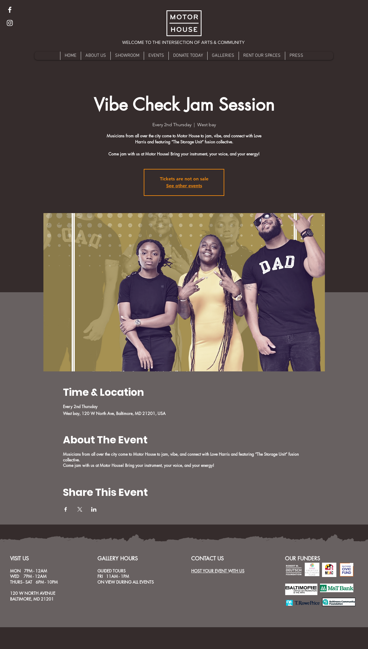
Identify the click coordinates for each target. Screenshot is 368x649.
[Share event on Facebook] (65, 509)
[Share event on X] (80, 509)
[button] (183, 42)
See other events (184, 185)
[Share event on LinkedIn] (94, 509)
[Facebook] (10, 10)
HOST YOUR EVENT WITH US (217, 571)
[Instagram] (10, 23)
